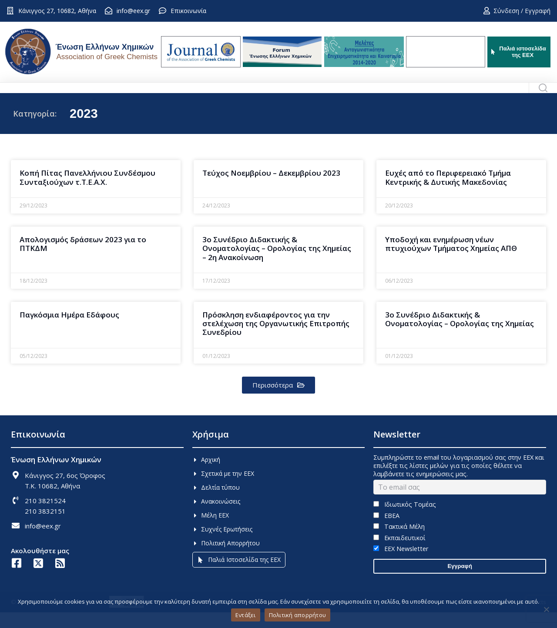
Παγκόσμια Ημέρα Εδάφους (69, 330)
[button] (278, 400)
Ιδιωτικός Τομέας (404, 520)
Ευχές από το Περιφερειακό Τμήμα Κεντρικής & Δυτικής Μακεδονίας (448, 193)
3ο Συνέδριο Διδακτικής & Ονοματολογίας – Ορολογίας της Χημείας (459, 334)
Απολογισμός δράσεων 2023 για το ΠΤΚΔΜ (83, 259)
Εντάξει (245, 615)
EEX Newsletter (400, 564)
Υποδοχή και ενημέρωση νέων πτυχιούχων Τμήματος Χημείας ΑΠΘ (451, 259)
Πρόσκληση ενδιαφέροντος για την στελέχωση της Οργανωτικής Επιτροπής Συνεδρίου (275, 339)
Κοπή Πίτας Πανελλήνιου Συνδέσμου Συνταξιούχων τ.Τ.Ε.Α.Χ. (87, 193)
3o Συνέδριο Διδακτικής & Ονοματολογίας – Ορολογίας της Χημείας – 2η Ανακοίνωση (276, 264)
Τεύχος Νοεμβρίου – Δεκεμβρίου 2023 (271, 189)
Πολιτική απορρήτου (297, 615)
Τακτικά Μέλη (398, 542)
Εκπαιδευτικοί (399, 553)
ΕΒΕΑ (386, 531)
